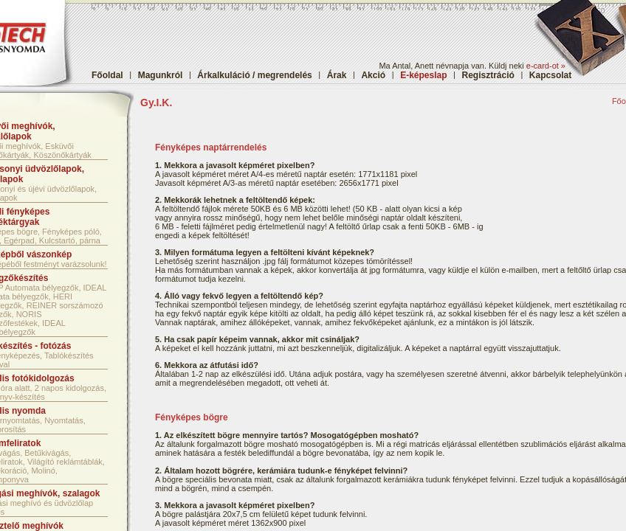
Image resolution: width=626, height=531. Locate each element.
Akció (373, 75)
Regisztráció (488, 75)
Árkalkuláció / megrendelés (254, 75)
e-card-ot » (545, 65)
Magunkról (160, 75)
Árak (337, 75)
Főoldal (107, 75)
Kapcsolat (550, 75)
